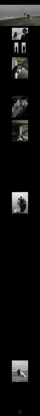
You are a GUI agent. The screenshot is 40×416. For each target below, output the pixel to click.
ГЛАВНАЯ (16, 3)
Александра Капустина (20, 1)
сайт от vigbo (20, 414)
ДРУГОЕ (24, 3)
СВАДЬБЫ (20, 3)
